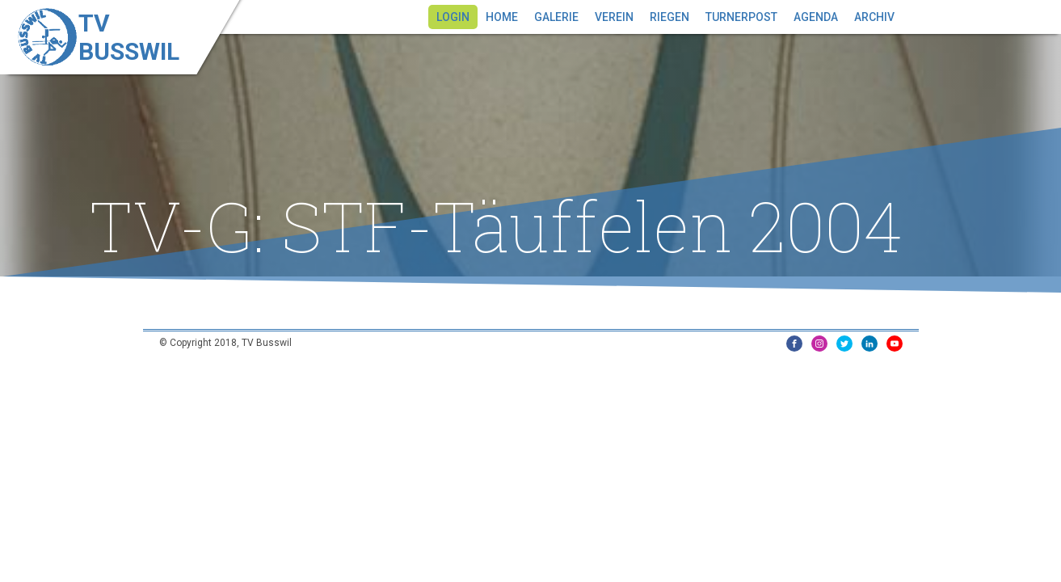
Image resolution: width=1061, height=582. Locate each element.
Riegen (669, 17)
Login (452, 17)
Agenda (816, 17)
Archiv (874, 17)
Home (502, 17)
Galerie (556, 17)
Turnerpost (741, 17)
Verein (614, 17)
